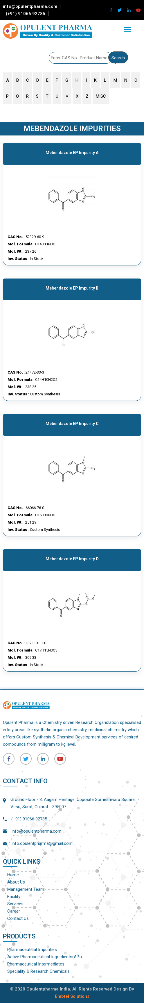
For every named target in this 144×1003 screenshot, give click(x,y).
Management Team (25, 889)
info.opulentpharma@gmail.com (42, 843)
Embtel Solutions (72, 996)
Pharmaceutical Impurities (32, 949)
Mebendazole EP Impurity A (72, 152)
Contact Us (18, 918)
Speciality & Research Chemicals (38, 971)
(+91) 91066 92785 (25, 13)
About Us (16, 882)
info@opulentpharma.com (30, 6)
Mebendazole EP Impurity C (72, 423)
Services (15, 903)
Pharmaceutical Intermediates (35, 964)
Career (13, 911)
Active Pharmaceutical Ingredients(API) (44, 956)
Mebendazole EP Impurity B (72, 288)
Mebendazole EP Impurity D (72, 558)
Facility (13, 896)
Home (13, 874)
